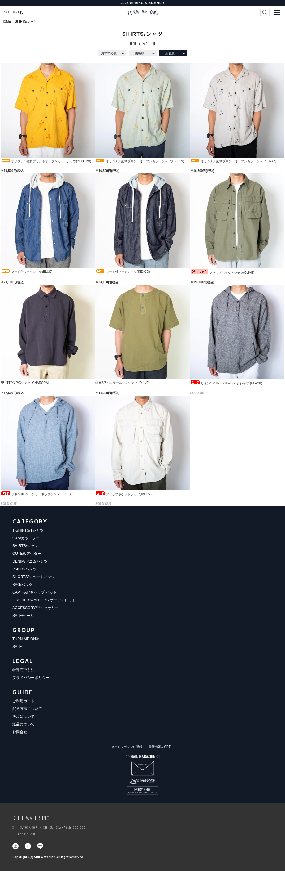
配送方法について (27, 709)
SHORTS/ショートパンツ (33, 577)
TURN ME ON (142, 12)
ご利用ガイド (23, 701)
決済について (23, 716)
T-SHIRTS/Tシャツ (28, 530)
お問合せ (19, 732)
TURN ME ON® (25, 639)
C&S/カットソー (26, 538)
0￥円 (12, 12)
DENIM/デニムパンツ (30, 561)
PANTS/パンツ (24, 569)
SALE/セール (23, 615)
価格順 (139, 53)
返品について (23, 724)
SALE (17, 646)
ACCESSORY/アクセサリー (35, 608)
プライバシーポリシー (31, 678)
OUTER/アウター (26, 553)
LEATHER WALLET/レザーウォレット (44, 600)
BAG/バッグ (22, 584)
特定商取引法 (23, 670)
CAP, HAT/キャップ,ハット (34, 592)
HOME (6, 21)
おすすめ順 (109, 53)
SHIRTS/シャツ (25, 21)
